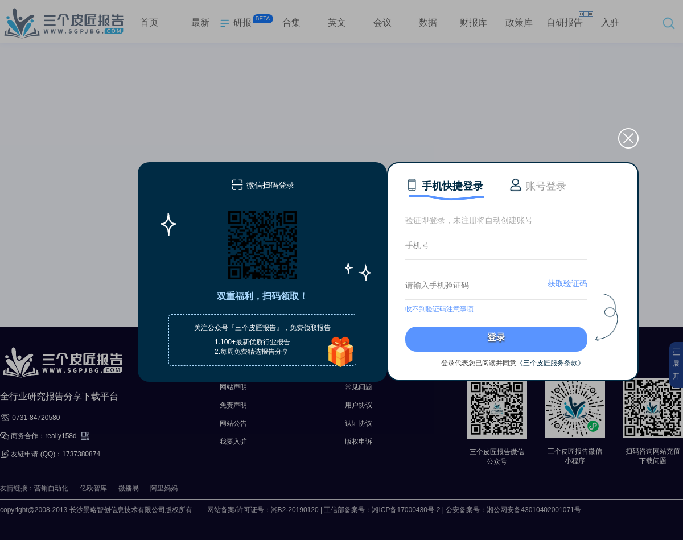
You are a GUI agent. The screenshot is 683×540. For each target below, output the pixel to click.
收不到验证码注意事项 (439, 309)
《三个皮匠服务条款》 (550, 363)
